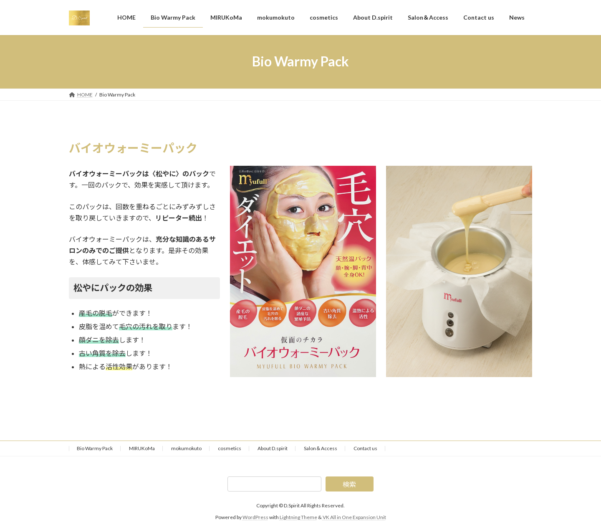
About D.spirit (273, 448)
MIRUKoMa (142, 448)
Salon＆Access (320, 448)
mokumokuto (186, 448)
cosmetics (229, 448)
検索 (349, 484)
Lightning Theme (298, 517)
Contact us (365, 448)
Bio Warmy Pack (95, 448)
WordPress (255, 517)
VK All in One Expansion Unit (354, 517)
